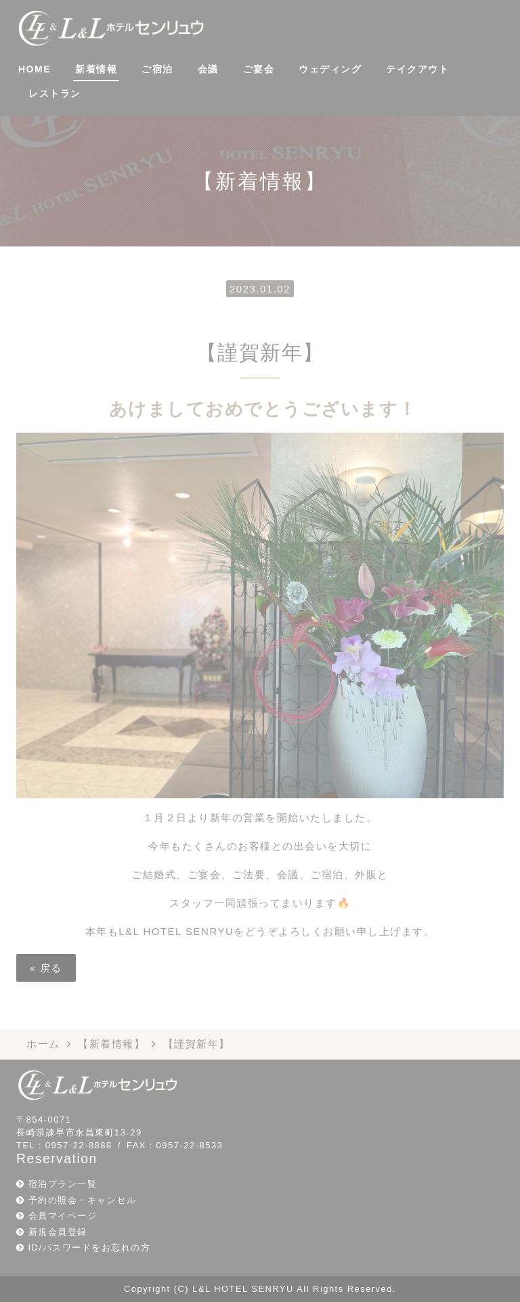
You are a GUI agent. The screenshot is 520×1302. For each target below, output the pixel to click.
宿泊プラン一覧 (63, 1184)
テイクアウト (417, 69)
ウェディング (330, 69)
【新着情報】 (111, 1043)
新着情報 (96, 69)
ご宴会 (259, 69)
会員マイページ (63, 1216)
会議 (208, 69)
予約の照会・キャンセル (82, 1200)
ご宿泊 (157, 69)
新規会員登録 (57, 1232)
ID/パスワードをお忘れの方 (89, 1247)
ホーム (43, 1043)
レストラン (54, 93)
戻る (46, 968)
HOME (34, 69)
